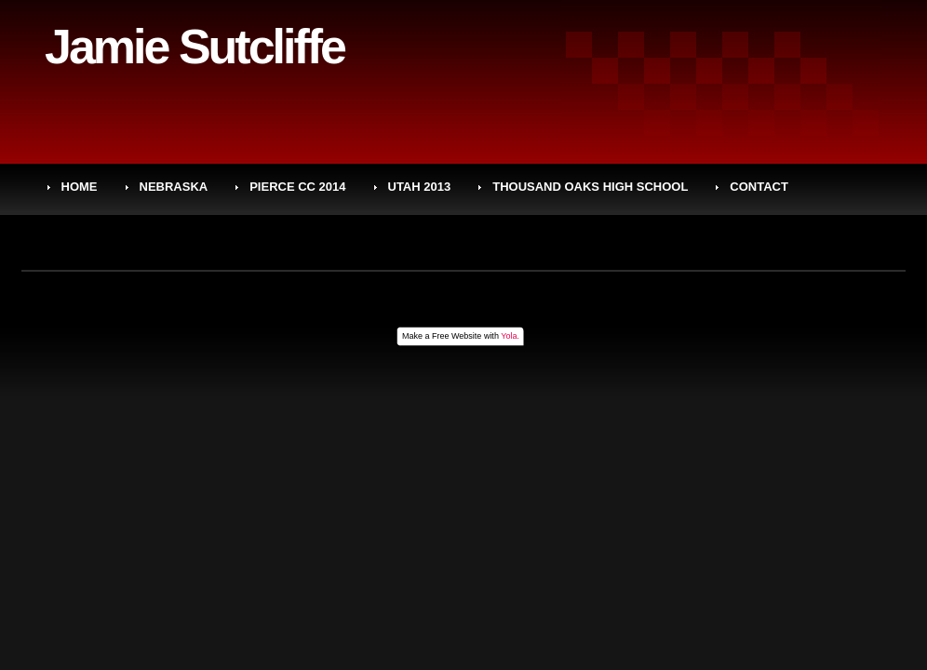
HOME (79, 187)
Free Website (456, 336)
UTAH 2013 (419, 187)
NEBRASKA (174, 187)
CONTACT (759, 187)
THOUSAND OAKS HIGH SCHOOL (590, 187)
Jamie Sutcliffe (194, 47)
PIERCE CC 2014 (297, 187)
